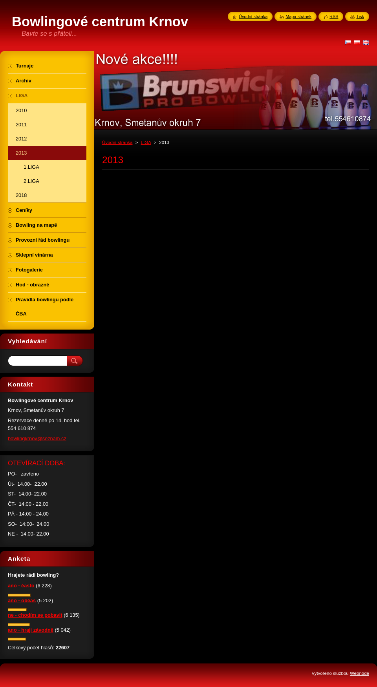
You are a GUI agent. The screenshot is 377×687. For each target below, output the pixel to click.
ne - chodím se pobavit (35, 615)
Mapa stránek (298, 16)
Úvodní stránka (117, 142)
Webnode (359, 673)
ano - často (21, 586)
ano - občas (22, 600)
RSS (333, 16)
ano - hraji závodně (30, 630)
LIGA (146, 142)
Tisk (360, 16)
